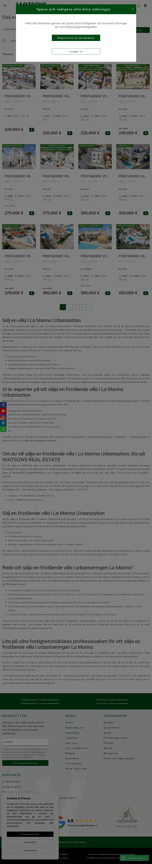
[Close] (132, 8)
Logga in (76, 51)
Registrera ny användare (76, 37)
